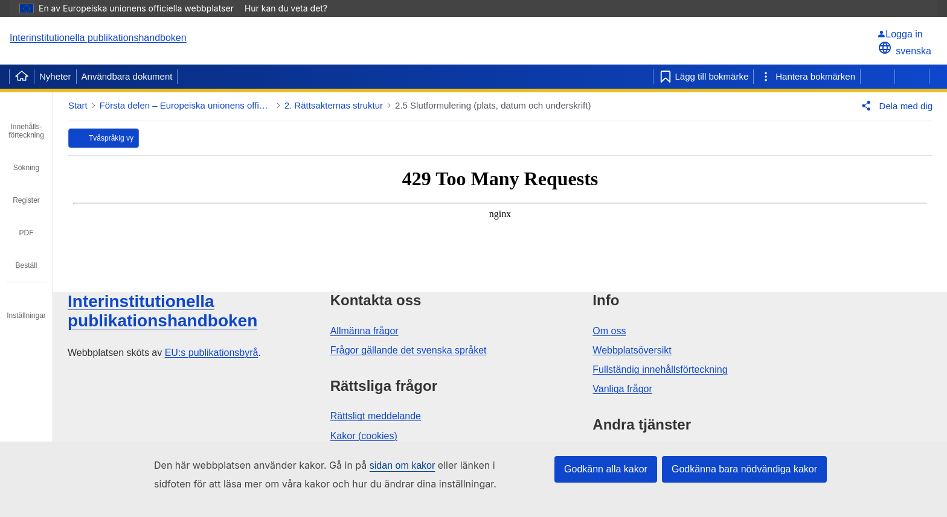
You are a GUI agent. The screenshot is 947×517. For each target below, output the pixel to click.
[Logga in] (904, 34)
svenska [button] (904, 51)
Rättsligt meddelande (375, 416)
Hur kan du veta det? (292, 8)
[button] (894, 105)
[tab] (26, 122)
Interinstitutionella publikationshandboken (98, 38)
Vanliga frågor (622, 389)
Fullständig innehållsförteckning (659, 369)
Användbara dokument (127, 76)
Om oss (609, 331)
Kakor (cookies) (363, 436)
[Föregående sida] (877, 77)
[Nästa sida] (912, 77)
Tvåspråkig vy (111, 138)
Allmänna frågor (364, 331)
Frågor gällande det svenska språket (408, 350)
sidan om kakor (402, 465)
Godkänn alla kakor (605, 469)
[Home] (22, 77)
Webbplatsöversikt (631, 350)
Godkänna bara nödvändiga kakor (744, 469)
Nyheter (55, 76)
